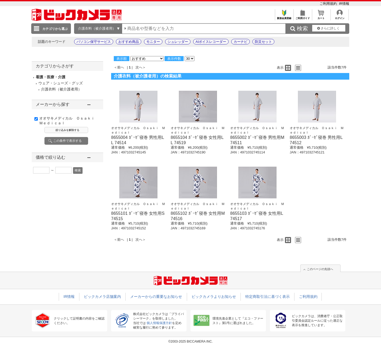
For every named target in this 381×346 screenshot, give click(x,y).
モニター (153, 42)
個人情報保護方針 (159, 323)
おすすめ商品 (128, 42)
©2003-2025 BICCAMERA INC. (190, 341)
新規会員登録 (284, 17)
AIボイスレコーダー (211, 42)
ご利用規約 (329, 4)
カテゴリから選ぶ (55, 29)
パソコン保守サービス (93, 42)
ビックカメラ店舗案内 (102, 296)
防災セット (263, 42)
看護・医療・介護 (50, 77)
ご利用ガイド (302, 17)
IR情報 (344, 4)
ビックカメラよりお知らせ (214, 296)
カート (321, 17)
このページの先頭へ (320, 269)
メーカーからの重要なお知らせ (156, 296)
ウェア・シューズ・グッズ (60, 83)
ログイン (339, 17)
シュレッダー (177, 42)
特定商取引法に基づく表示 (267, 296)
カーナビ (240, 42)
